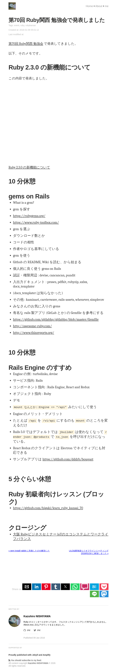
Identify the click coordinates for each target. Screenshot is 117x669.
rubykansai (30, 25)
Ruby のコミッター (32, 620)
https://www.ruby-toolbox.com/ (36, 222)
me (106, 6)
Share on (17, 588)
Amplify (46, 653)
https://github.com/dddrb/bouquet (67, 458)
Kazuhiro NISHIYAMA (38, 662)
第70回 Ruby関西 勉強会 (26, 44)
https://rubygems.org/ (29, 216)
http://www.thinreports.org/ (33, 333)
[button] (26, 585)
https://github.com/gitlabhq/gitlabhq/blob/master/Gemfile (56, 319)
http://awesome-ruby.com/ (32, 326)
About (98, 6)
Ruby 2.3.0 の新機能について (29, 167)
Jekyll (35, 653)
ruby (22, 25)
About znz (28, 623)
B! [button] (94, 585)
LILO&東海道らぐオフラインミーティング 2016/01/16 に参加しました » (88, 550)
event (16, 25)
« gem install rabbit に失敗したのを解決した (29, 549)
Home (89, 6)
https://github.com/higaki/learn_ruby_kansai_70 (48, 507)
